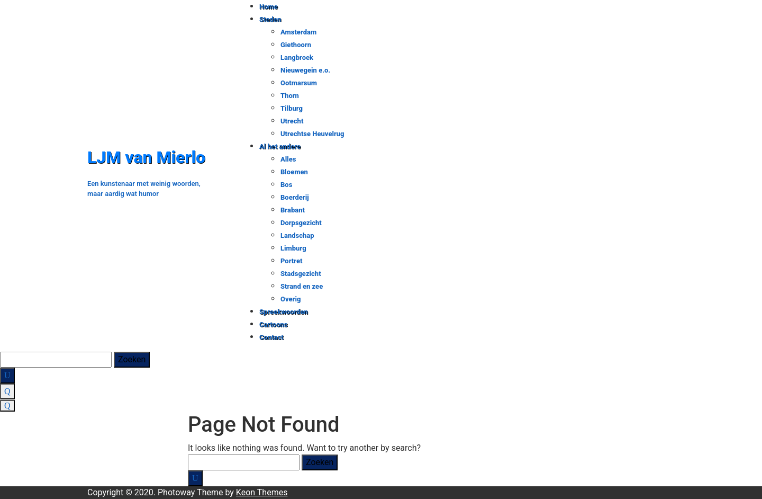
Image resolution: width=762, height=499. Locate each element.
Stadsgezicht (300, 274)
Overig (290, 299)
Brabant (292, 210)
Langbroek (296, 57)
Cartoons (273, 324)
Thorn (289, 96)
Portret (291, 261)
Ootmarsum (298, 83)
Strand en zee (301, 286)
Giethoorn (295, 45)
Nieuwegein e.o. (305, 70)
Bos (286, 185)
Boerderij (294, 197)
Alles (288, 159)
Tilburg (291, 108)
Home (268, 7)
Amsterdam (298, 32)
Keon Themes (262, 492)
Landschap (297, 235)
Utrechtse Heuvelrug (312, 134)
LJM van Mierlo (146, 157)
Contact (271, 337)
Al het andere (280, 146)
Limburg (293, 248)
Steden (270, 19)
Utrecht (291, 121)
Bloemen (294, 172)
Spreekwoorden (283, 312)
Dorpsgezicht (301, 223)
